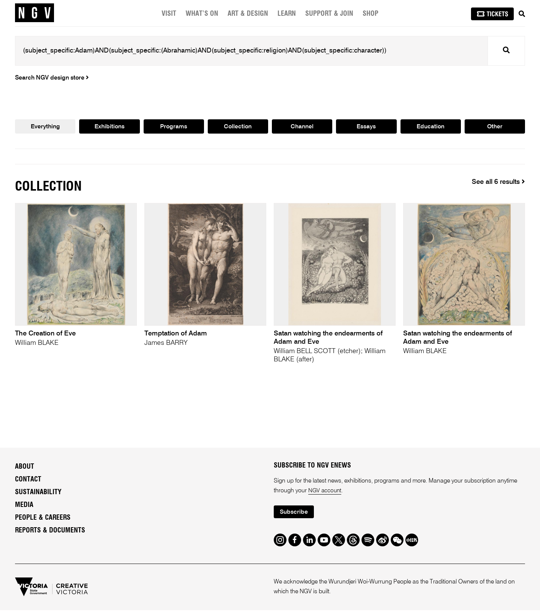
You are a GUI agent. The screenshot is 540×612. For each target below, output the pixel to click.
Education (430, 127)
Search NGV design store (52, 78)
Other (495, 127)
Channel (302, 127)
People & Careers (42, 519)
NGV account (325, 492)
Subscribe (294, 514)
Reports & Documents (50, 531)
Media (24, 506)
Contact (28, 480)
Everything (45, 127)
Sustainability (38, 493)
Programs (173, 127)
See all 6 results (498, 182)
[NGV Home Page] (34, 13)
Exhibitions (109, 127)
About (24, 468)
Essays (366, 127)
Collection (238, 127)
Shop (370, 14)
